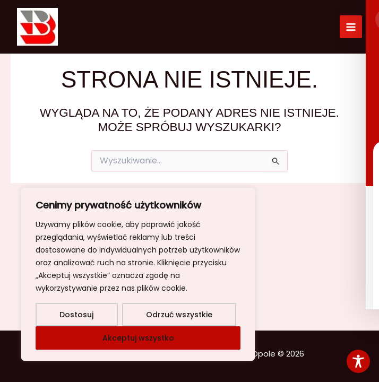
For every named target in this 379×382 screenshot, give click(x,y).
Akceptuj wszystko (138, 338)
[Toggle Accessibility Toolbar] (358, 361)
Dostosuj (76, 314)
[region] (138, 274)
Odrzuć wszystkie (179, 314)
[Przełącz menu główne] (351, 26)
